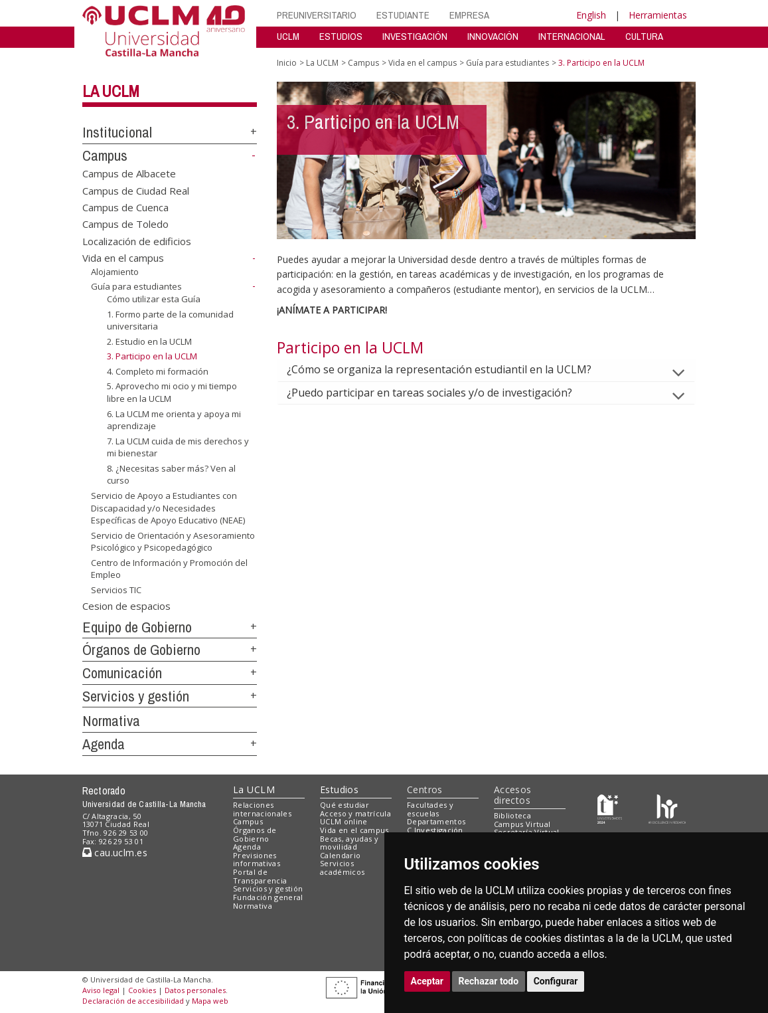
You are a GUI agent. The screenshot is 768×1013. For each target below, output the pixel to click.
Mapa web (210, 1001)
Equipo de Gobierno (137, 627)
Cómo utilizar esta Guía (153, 299)
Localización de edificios (136, 240)
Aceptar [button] (427, 981)
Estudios (339, 789)
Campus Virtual (522, 824)
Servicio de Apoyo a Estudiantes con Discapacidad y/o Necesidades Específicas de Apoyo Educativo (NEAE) (168, 508)
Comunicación (122, 673)
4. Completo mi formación (157, 371)
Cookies (142, 990)
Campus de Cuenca (125, 207)
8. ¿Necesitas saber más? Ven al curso (171, 474)
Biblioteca (512, 815)
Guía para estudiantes (136, 286)
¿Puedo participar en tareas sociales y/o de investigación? (440, 392)
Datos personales (195, 990)
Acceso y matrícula (355, 813)
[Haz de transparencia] (609, 807)
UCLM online (344, 821)
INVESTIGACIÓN (414, 36)
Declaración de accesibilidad (133, 1001)
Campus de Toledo (125, 223)
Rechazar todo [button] (489, 981)
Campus (104, 155)
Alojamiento (115, 272)
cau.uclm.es (114, 852)
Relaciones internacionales (262, 809)
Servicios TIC (116, 590)
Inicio (287, 62)
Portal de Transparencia (260, 876)
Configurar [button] (556, 981)
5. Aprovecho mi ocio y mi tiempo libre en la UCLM (172, 392)
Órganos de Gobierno (141, 650)
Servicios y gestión (135, 696)
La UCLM (110, 91)
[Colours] (667, 807)
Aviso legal (100, 990)
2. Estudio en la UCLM (149, 341)
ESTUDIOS (340, 36)
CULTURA (644, 36)
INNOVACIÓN (492, 36)
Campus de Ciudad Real (135, 190)
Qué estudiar (344, 805)
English (591, 15)
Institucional (117, 132)
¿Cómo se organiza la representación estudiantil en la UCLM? (450, 369)
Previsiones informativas (256, 859)
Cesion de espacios (126, 605)
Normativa (111, 721)
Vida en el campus (123, 257)
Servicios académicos (342, 867)
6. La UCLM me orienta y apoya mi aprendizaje (174, 419)
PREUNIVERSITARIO (316, 15)
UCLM (288, 36)
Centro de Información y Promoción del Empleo (169, 569)
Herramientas (658, 15)
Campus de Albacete (129, 173)
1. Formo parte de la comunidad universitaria (170, 320)
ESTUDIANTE (402, 15)
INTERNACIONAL (571, 36)
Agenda (103, 744)
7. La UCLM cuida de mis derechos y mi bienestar (178, 447)
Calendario (340, 855)
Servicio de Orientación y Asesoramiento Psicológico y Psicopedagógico (173, 541)
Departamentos (436, 821)
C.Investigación (435, 830)
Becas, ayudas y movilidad (349, 843)
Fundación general (268, 897)
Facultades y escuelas (430, 809)
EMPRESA (469, 15)
